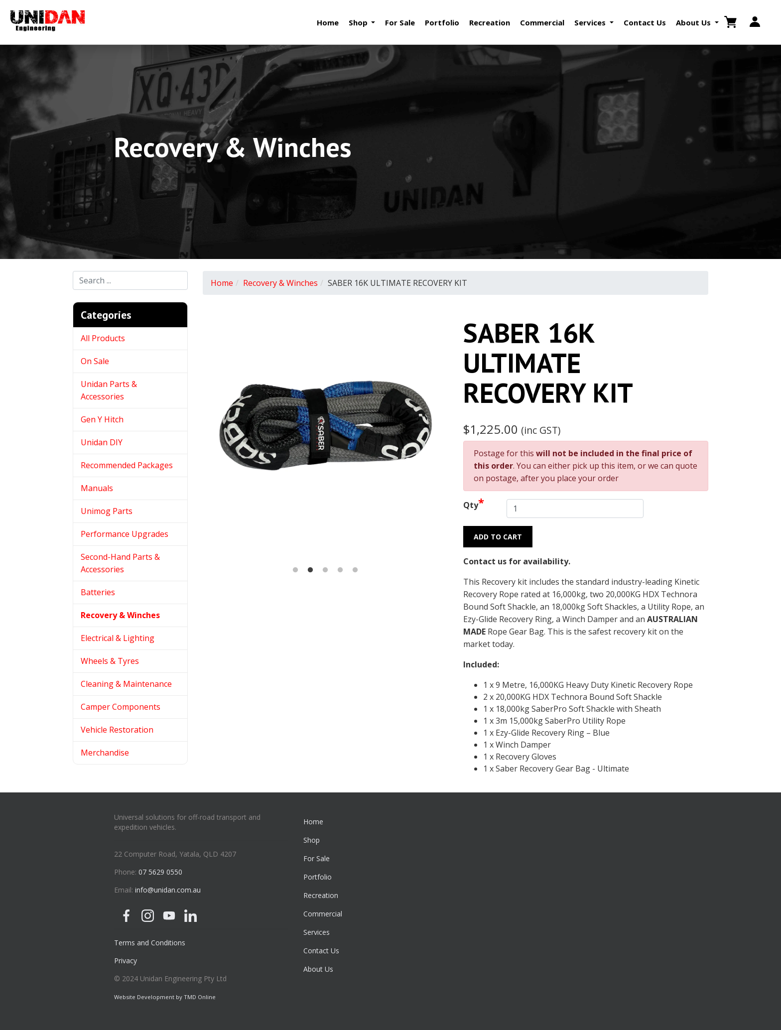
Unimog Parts (106, 511)
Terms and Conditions (149, 942)
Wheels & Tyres (110, 660)
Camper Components (120, 706)
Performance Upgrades (124, 533)
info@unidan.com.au (168, 890)
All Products (103, 338)
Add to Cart (498, 536)
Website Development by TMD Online (165, 997)
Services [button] (591, 22)
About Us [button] (694, 22)
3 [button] (325, 570)
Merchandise (105, 752)
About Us (318, 969)
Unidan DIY (102, 442)
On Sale (95, 361)
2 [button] (310, 570)
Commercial (542, 22)
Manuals (97, 488)
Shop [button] (359, 22)
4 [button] (340, 570)
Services (316, 932)
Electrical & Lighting (117, 638)
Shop (311, 840)
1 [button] (295, 570)
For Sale (400, 22)
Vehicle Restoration (117, 729)
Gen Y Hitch (103, 419)
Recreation (489, 22)
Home (328, 22)
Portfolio (442, 22)
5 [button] (355, 570)
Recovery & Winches (120, 615)
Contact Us (645, 22)
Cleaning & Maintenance (126, 683)
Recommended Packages (127, 465)
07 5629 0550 (160, 872)
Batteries (98, 592)
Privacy (125, 960)
